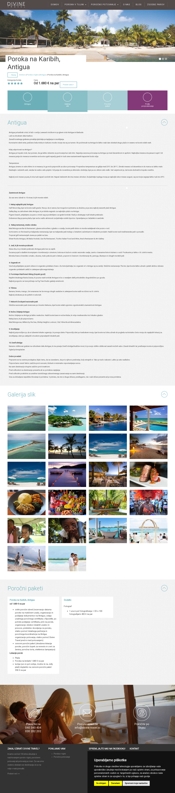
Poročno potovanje (103, 4)
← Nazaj (12, 75)
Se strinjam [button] (101, 783)
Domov (55, 4)
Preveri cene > (68, 85)
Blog (139, 4)
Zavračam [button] (115, 783)
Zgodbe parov (156, 4)
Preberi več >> (14, 774)
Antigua (43, 75)
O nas (126, 4)
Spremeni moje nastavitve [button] (136, 783)
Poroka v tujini (74, 4)
